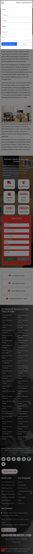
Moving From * (5, 23)
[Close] (2, 2)
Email (3, 18)
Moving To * (4, 29)
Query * (3, 35)
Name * (3, 6)
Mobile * (3, 12)
